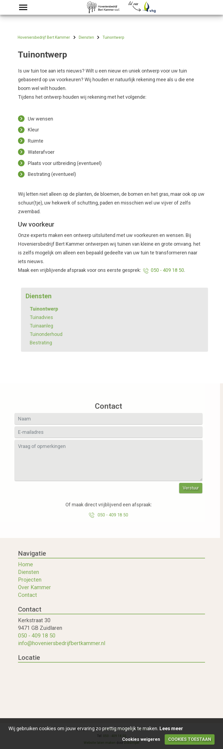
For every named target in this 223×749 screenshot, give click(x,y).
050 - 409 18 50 (163, 270)
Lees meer (171, 728)
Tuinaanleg (47, 326)
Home (25, 570)
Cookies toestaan (189, 739)
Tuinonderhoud (51, 334)
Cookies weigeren (141, 739)
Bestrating (46, 342)
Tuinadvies (47, 317)
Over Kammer (34, 592)
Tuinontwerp (49, 309)
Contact (27, 600)
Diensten (28, 577)
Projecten (29, 585)
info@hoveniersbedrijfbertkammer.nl (61, 648)
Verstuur (185, 488)
